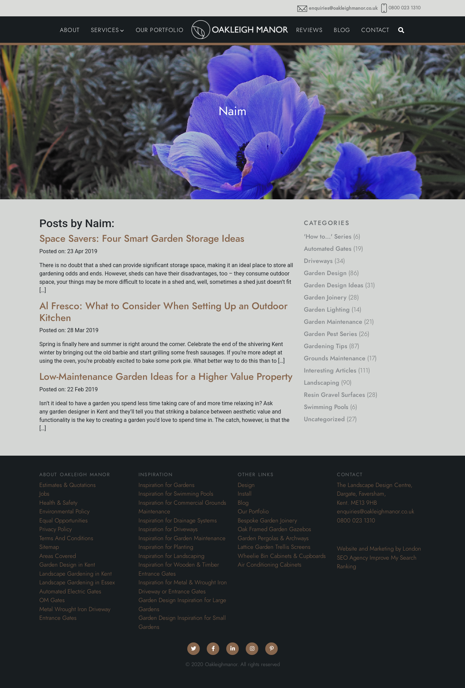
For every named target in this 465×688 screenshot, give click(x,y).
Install (245, 493)
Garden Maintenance (333, 321)
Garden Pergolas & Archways (273, 538)
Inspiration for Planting (166, 547)
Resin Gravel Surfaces (334, 394)
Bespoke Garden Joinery (267, 520)
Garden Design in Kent (67, 564)
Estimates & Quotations (67, 485)
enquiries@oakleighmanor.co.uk (343, 8)
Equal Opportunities (63, 520)
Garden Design (325, 273)
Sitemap (49, 547)
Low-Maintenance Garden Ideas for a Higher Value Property (165, 376)
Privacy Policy (55, 529)
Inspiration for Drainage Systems (178, 520)
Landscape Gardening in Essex (77, 582)
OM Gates (52, 600)
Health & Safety (58, 502)
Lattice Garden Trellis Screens (274, 547)
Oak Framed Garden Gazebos (274, 529)
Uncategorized (324, 419)
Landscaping (321, 382)
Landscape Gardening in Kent (75, 573)
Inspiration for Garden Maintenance (182, 538)
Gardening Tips (325, 346)
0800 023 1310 (404, 8)
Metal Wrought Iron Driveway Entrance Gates (74, 613)
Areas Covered (57, 556)
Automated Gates (328, 248)
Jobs (44, 493)
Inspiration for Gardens (167, 485)
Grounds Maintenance (334, 358)
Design (246, 485)
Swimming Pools (326, 406)
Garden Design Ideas (333, 285)
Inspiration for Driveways (168, 529)
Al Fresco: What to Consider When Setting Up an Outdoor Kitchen (163, 312)
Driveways (318, 260)
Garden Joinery (325, 297)
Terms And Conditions (66, 538)
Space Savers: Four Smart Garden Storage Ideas (141, 238)
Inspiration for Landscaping (171, 556)
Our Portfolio (253, 511)
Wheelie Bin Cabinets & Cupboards (282, 556)
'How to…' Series (328, 236)
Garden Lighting (327, 309)
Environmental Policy (64, 511)
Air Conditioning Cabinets (269, 564)
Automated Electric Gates (70, 591)
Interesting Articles (330, 370)
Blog (243, 502)
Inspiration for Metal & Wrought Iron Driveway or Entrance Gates (183, 586)
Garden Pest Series (330, 333)
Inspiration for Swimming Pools (176, 493)
